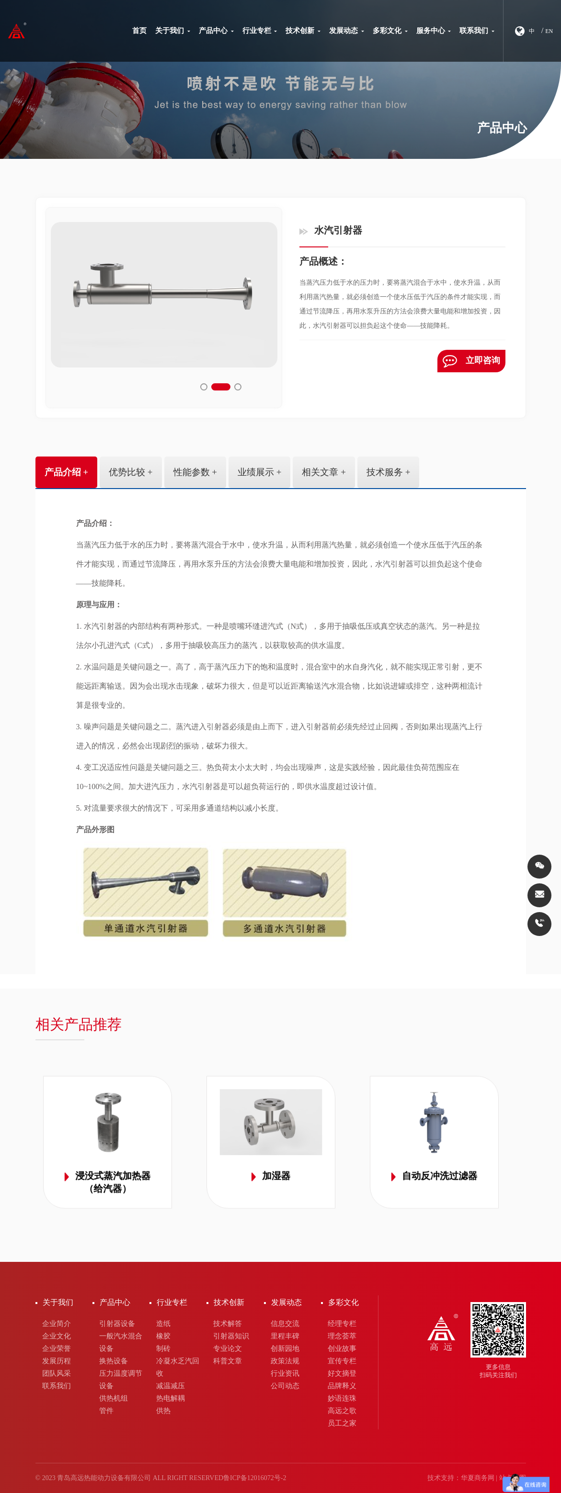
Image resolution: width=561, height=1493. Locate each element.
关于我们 (172, 30)
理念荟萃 (342, 1336)
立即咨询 (471, 361)
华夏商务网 (477, 1478)
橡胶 (163, 1336)
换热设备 (113, 1361)
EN (549, 31)
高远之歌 (342, 1411)
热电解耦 (170, 1398)
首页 (139, 30)
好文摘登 (342, 1373)
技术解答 (227, 1323)
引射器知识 (231, 1336)
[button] (209, 386)
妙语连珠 (342, 1398)
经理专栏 (342, 1323)
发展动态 (346, 30)
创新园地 (285, 1348)
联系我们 (476, 30)
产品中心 (216, 30)
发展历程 (56, 1361)
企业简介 (56, 1323)
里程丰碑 (285, 1336)
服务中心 (433, 30)
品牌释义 (342, 1386)
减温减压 (170, 1386)
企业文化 (56, 1336)
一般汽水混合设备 (120, 1342)
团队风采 (56, 1373)
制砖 (163, 1348)
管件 (106, 1411)
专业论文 (227, 1348)
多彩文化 (390, 30)
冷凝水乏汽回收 (177, 1367)
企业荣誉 (56, 1348)
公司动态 (285, 1386)
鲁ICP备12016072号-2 (254, 1478)
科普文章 (227, 1361)
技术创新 (303, 30)
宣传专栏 (342, 1361)
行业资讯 (285, 1373)
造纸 (163, 1323)
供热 (163, 1411)
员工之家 (342, 1423)
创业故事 (342, 1348)
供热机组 (113, 1398)
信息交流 (285, 1323)
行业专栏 (259, 30)
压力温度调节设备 (120, 1380)
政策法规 (285, 1361)
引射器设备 (117, 1323)
